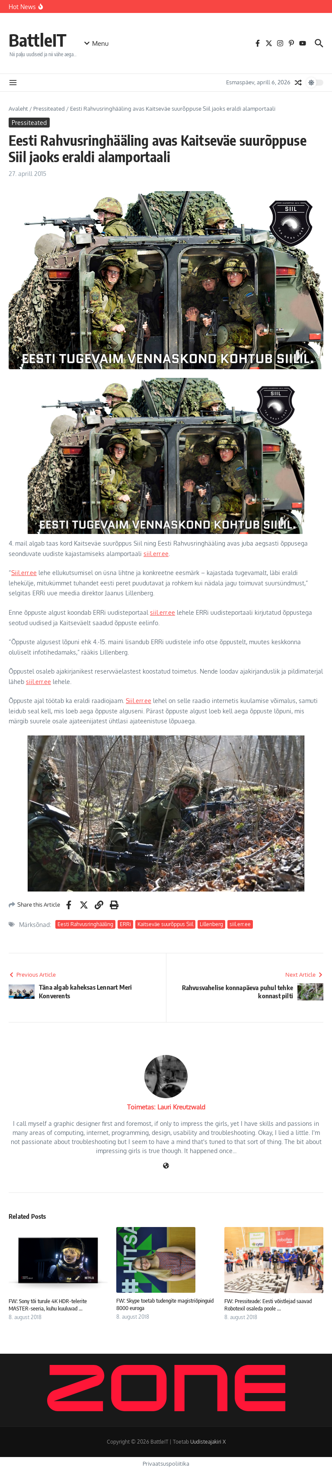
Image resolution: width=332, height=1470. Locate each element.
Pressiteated (49, 108)
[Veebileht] (166, 1166)
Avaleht (18, 108)
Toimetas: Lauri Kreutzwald (166, 1107)
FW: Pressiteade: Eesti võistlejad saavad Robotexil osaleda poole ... (268, 1304)
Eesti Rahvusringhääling (85, 924)
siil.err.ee (156, 553)
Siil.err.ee (24, 572)
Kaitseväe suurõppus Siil (165, 924)
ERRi (125, 924)
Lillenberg (211, 924)
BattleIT (38, 40)
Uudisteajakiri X (208, 1441)
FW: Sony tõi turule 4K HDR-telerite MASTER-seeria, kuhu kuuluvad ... (48, 1304)
